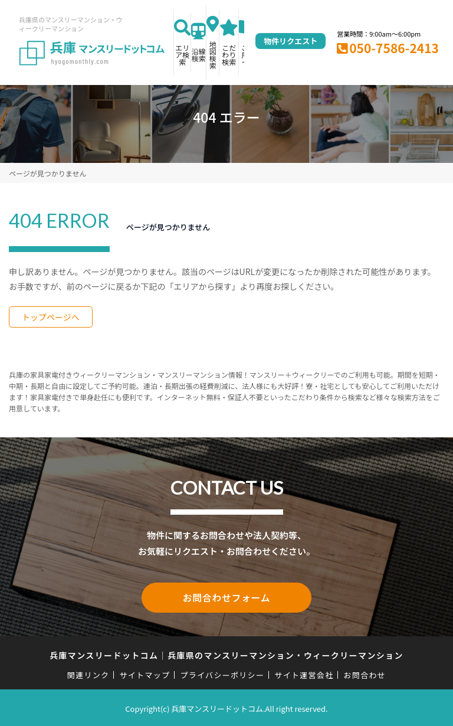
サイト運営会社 (303, 673)
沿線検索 (199, 54)
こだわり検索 (229, 54)
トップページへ (51, 317)
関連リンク (88, 673)
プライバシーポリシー (222, 673)
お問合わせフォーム (226, 597)
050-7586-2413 (394, 48)
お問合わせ (365, 673)
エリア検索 (182, 54)
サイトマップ (145, 673)
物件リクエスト (290, 41)
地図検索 (212, 54)
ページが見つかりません (47, 173)
